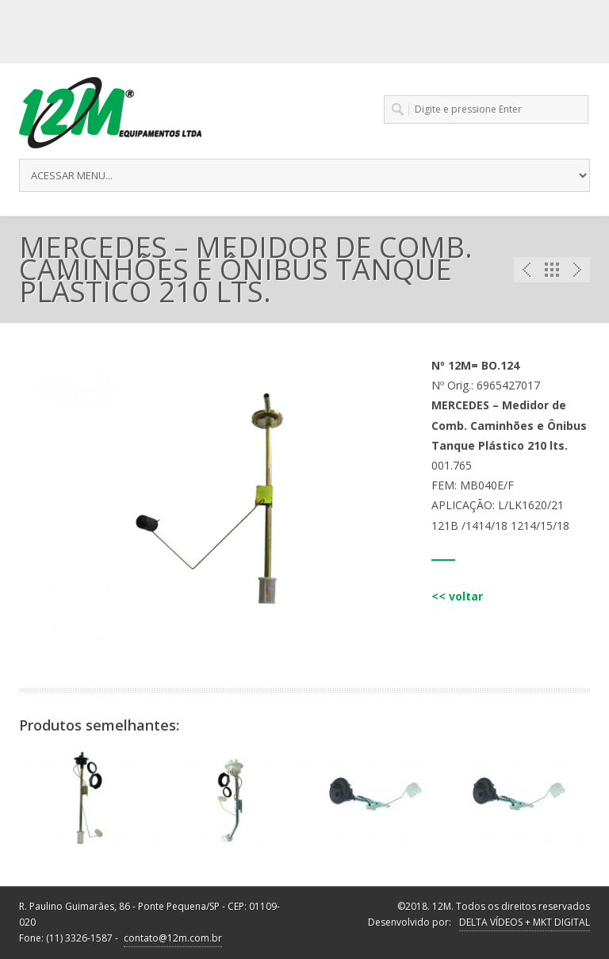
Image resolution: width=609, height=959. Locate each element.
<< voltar (457, 596)
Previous (526, 269)
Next (577, 269)
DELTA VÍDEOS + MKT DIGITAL (524, 922)
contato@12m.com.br (173, 938)
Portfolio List (552, 269)
